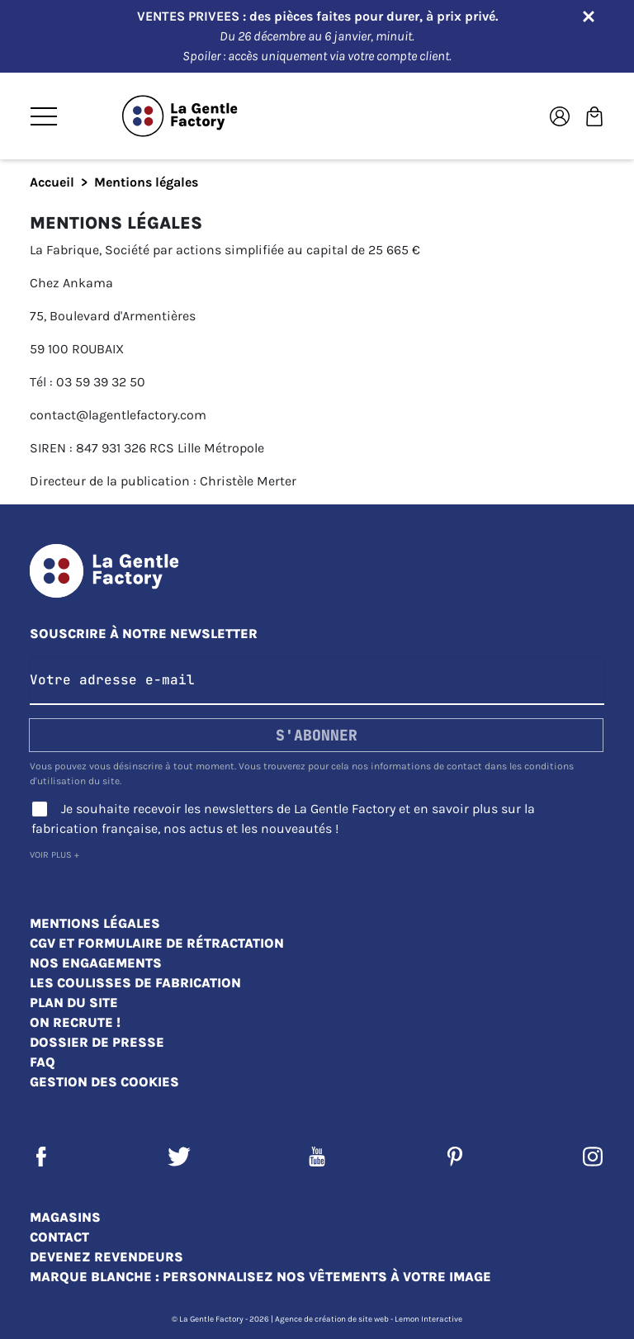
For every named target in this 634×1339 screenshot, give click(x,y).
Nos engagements (96, 963)
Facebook (41, 1156)
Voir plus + (54, 854)
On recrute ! (75, 1022)
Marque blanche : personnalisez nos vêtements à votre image (260, 1277)
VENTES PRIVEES (190, 16)
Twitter (179, 1156)
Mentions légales (95, 923)
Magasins (65, 1217)
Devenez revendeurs (106, 1257)
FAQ (42, 1062)
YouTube (317, 1156)
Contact (59, 1237)
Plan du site (74, 1002)
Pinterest (454, 1156)
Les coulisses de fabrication (135, 983)
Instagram (592, 1156)
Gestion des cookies (104, 1082)
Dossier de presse (97, 1042)
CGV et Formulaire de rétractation (157, 943)
